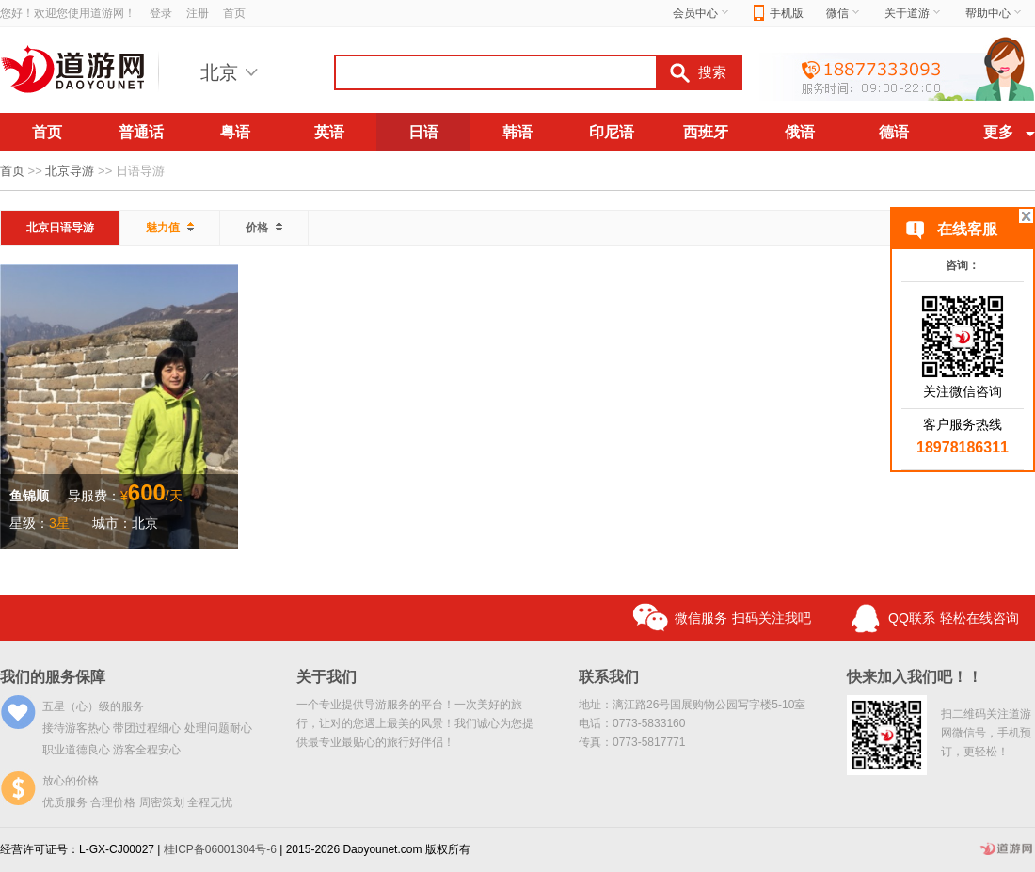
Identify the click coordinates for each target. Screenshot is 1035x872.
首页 (234, 13)
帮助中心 (994, 13)
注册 (197, 13)
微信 (844, 13)
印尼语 (611, 132)
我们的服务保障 (52, 677)
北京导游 (69, 171)
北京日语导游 (60, 227)
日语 (423, 132)
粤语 (235, 132)
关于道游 (913, 13)
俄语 (800, 132)
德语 (894, 132)
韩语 (517, 132)
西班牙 (705, 132)
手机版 (779, 14)
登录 (161, 13)
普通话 (141, 132)
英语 (329, 132)
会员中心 (702, 13)
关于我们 (326, 677)
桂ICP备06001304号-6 (220, 849)
